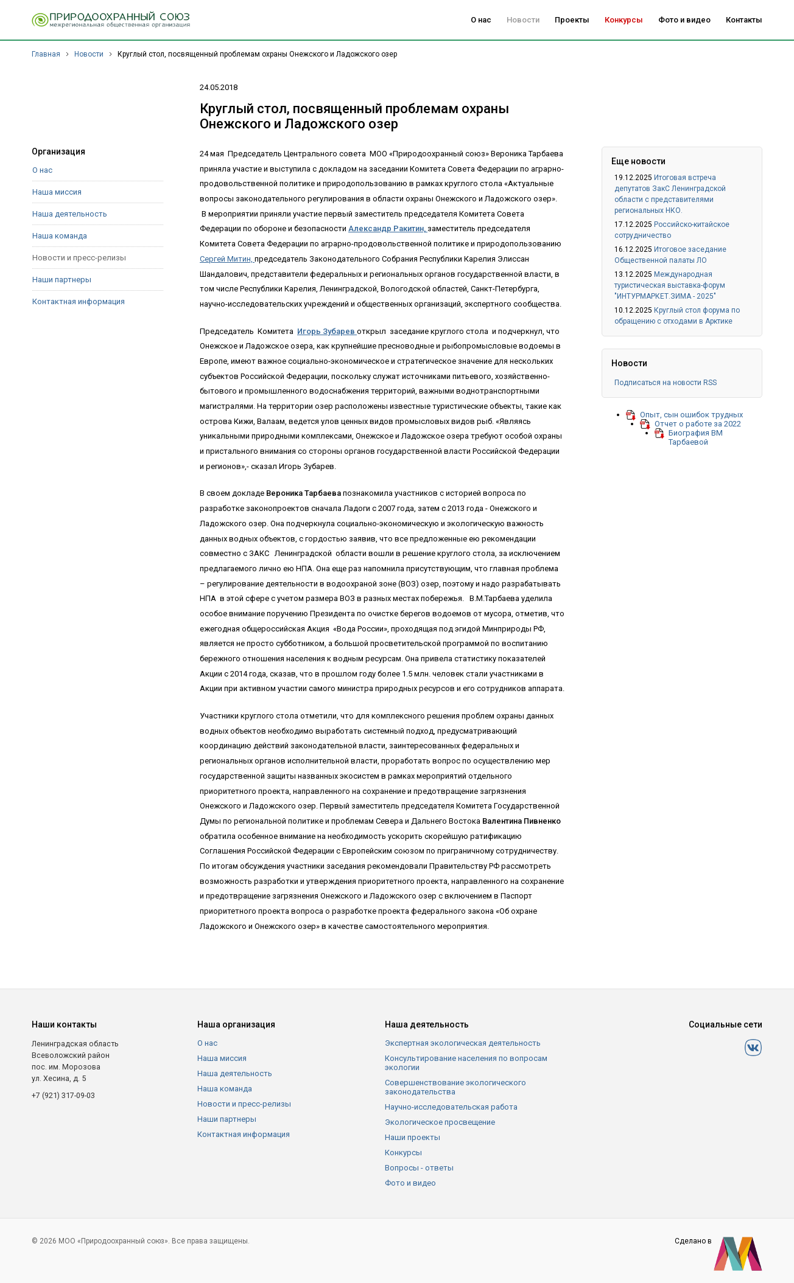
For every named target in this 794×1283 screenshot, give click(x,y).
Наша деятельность (69, 213)
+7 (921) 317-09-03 (63, 1095)
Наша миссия (57, 191)
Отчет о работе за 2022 (698, 423)
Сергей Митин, (227, 258)
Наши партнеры (61, 279)
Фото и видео (684, 19)
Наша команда (59, 235)
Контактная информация (78, 301)
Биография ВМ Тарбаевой (696, 437)
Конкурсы (624, 19)
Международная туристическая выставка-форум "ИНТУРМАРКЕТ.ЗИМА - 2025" (669, 285)
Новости (523, 19)
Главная (46, 54)
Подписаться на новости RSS (665, 382)
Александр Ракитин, (387, 228)
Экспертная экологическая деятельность (463, 1043)
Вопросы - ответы (419, 1167)
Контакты (744, 19)
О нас (481, 19)
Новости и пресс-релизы (79, 257)
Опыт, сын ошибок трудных (691, 414)
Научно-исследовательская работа (451, 1106)
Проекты (572, 19)
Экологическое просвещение (440, 1122)
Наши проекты (412, 1137)
